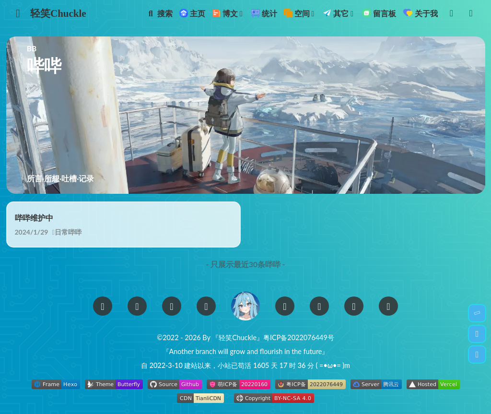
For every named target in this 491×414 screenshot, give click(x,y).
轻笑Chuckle (58, 13)
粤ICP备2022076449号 (298, 337)
